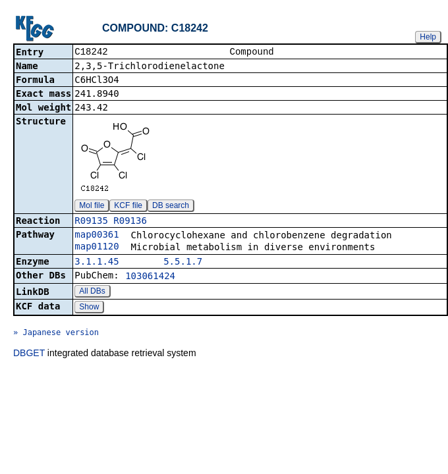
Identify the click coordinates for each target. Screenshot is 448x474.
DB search (170, 206)
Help (428, 36)
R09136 (130, 222)
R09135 (91, 222)
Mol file (91, 206)
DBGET (29, 354)
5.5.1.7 (182, 262)
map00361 (96, 235)
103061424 (150, 277)
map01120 (96, 247)
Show (89, 308)
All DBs (92, 292)
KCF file (128, 206)
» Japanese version (56, 333)
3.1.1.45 (96, 262)
